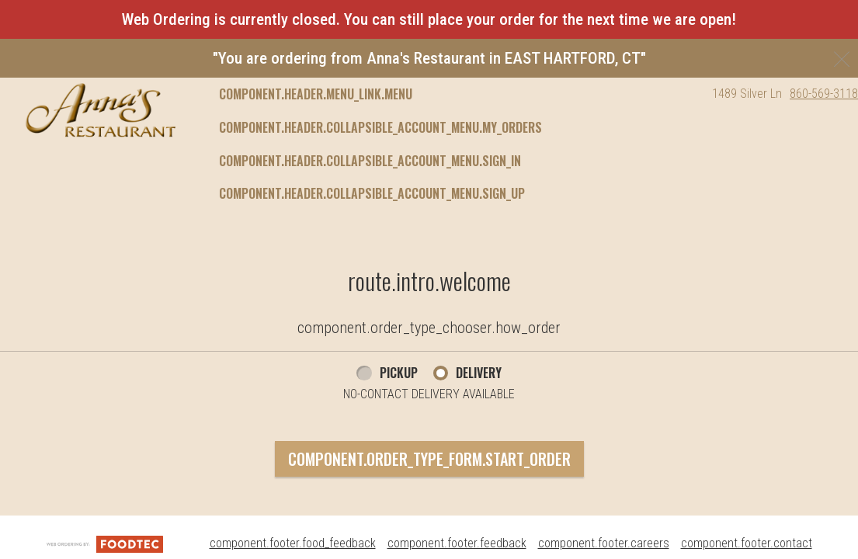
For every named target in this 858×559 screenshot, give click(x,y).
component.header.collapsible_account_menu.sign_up (372, 193)
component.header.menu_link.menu (315, 94)
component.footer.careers (603, 543)
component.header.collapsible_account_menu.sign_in (370, 160)
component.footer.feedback (456, 543)
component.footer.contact (746, 543)
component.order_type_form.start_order (429, 458)
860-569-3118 (824, 93)
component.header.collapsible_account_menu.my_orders (380, 127)
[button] (101, 110)
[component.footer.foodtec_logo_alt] (105, 543)
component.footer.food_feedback (293, 543)
